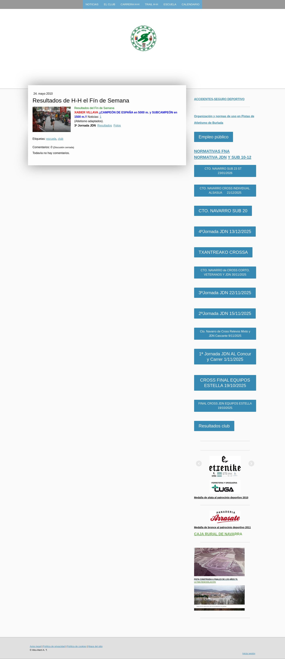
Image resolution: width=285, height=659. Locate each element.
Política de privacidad (54, 646)
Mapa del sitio (95, 646)
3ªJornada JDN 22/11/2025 (225, 292)
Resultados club (214, 425)
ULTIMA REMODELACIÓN (205, 582)
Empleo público (213, 136)
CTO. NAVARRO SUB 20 (223, 210)
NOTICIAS (92, 4)
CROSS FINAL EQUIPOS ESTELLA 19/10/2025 (225, 383)
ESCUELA (170, 4)
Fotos (117, 125)
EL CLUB (109, 4)
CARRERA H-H (130, 4)
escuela (51, 138)
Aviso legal (35, 646)
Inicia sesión (248, 653)
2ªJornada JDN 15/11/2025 (225, 313)
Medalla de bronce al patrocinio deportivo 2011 (222, 527)
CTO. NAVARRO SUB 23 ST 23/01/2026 (225, 171)
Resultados (104, 125)
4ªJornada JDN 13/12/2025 (225, 231)
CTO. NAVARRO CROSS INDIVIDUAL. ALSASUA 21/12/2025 (225, 190)
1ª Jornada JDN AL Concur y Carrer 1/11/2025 (225, 356)
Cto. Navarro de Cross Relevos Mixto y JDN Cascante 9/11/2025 (225, 333)
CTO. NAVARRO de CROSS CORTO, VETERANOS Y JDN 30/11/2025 (225, 272)
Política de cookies (76, 646)
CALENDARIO (191, 4)
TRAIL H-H (151, 4)
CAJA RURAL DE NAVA (214, 534)
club (60, 138)
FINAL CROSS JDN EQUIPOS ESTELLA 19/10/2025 (225, 405)
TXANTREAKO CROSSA (223, 252)
